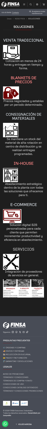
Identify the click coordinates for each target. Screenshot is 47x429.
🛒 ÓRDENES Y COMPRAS (14, 348)
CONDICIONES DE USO (13, 384)
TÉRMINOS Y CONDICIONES (15, 377)
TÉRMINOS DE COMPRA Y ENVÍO (17, 381)
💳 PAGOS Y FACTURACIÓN (15, 358)
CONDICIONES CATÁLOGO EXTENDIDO (20, 387)
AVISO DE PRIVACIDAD (13, 374)
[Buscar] (30, 4)
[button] (23, 424)
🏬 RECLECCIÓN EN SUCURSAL (17, 354)
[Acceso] (37, 4)
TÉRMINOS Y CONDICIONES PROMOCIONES (23, 391)
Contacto (31, 12)
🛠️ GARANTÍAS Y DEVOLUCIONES (18, 361)
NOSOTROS (20, 19)
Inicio (9, 19)
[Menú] (24, 4)
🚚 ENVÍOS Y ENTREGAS (13, 351)
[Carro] (43, 4)
